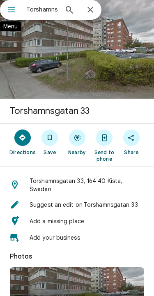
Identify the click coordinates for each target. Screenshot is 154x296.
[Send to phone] (104, 145)
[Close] (90, 10)
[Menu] (11, 10)
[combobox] (42, 9)
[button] (77, 185)
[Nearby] (76, 142)
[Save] (49, 142)
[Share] (131, 142)
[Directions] (22, 142)
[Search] (69, 10)
